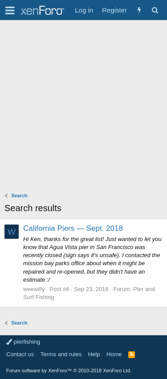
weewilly (34, 289)
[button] (10, 10)
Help (94, 354)
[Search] (155, 10)
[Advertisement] (83, 108)
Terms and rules (61, 354)
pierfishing (23, 341)
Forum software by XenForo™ (68, 370)
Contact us (20, 354)
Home (114, 354)
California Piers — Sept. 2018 (73, 228)
